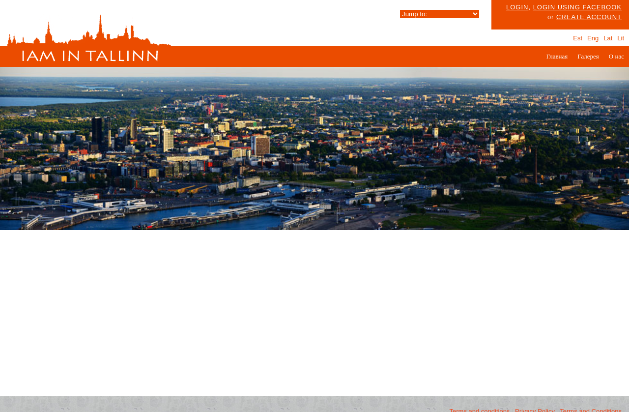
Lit (620, 38)
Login (517, 7)
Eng (593, 38)
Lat (607, 38)
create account (589, 17)
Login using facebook (577, 7)
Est (577, 38)
